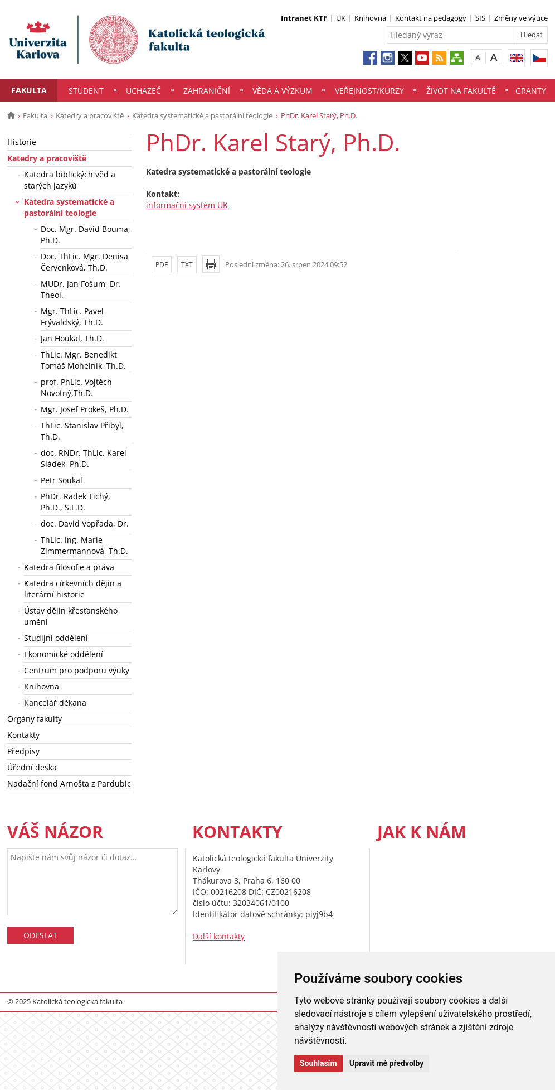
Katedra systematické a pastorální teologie (202, 115)
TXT (187, 264)
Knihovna (370, 18)
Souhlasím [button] (318, 1063)
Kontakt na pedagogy (430, 18)
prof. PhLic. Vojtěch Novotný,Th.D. (76, 387)
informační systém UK (187, 205)
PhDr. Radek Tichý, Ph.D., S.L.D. (75, 502)
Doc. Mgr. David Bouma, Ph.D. (85, 234)
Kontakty (23, 735)
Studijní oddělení (56, 638)
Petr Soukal (61, 480)
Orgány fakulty (34, 718)
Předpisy (23, 751)
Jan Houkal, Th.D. (72, 338)
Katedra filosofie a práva (69, 567)
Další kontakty (219, 936)
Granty (530, 90)
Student (86, 90)
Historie (21, 142)
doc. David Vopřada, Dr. (85, 523)
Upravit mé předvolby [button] (386, 1063)
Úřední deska (32, 767)
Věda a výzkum (282, 90)
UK (340, 18)
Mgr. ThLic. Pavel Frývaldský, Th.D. (72, 316)
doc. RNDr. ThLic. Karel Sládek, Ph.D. (83, 458)
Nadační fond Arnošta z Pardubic (69, 783)
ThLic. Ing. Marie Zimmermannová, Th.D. (84, 545)
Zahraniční (206, 90)
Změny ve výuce (521, 18)
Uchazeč (143, 90)
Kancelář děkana (55, 702)
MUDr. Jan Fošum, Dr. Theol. (81, 289)
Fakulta (29, 90)
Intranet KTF (304, 18)
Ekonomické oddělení (63, 654)
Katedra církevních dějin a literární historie (72, 589)
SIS (480, 18)
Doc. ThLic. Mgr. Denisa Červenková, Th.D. (84, 262)
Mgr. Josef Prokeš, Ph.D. (85, 409)
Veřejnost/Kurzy (369, 90)
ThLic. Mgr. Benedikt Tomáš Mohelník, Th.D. (83, 360)
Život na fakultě (461, 90)
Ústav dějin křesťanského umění (71, 616)
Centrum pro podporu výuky (76, 670)
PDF (161, 264)
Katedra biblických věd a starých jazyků (69, 180)
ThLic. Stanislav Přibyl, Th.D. (82, 431)
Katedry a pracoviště (90, 115)
